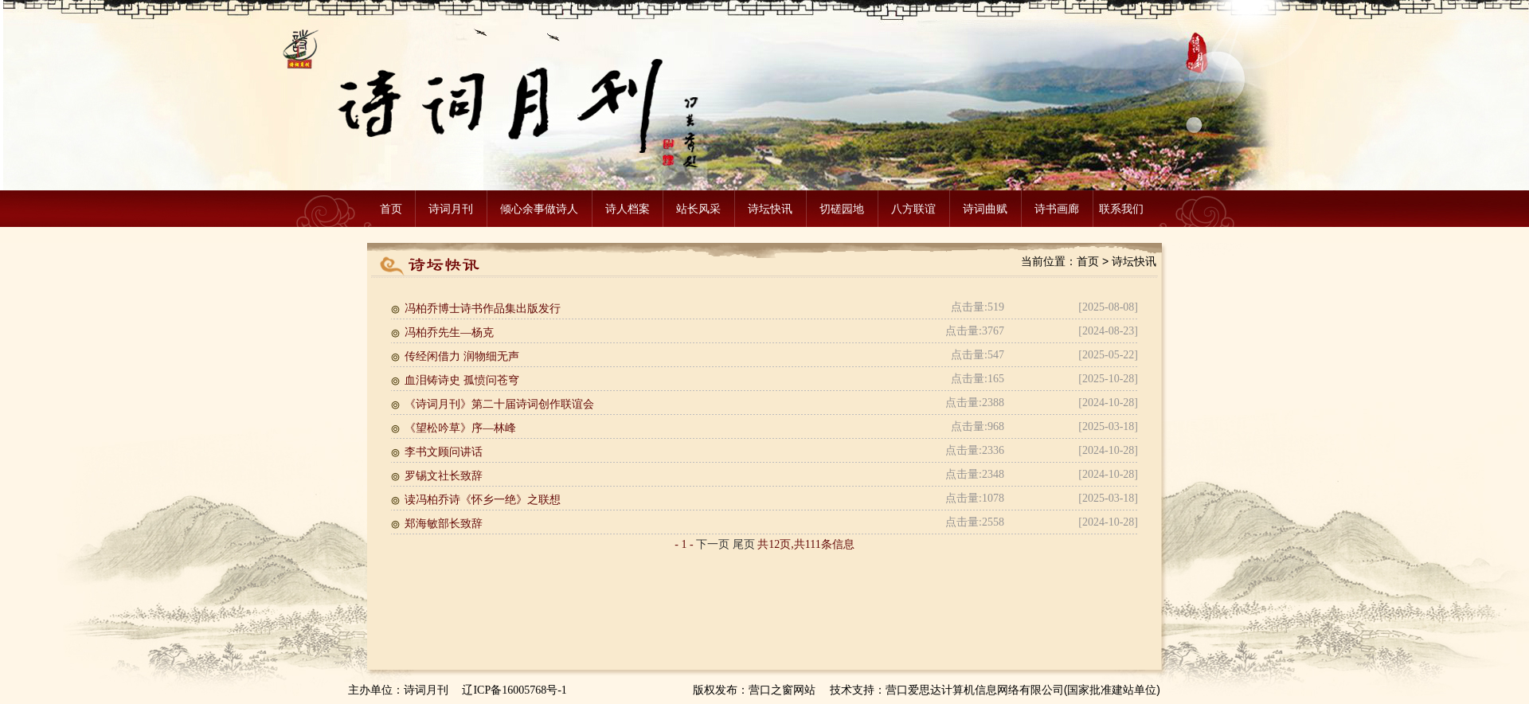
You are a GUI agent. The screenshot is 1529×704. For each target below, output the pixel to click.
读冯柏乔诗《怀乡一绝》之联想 (483, 500)
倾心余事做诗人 (539, 208)
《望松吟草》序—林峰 (460, 428)
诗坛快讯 (770, 208)
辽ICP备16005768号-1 (514, 690)
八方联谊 (913, 208)
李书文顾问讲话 (444, 452)
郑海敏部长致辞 (444, 524)
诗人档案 (627, 208)
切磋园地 (841, 208)
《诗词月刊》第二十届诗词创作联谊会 (499, 404)
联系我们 (1121, 208)
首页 (391, 208)
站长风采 (698, 208)
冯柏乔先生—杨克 (449, 332)
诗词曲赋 (985, 208)
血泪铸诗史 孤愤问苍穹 (462, 380)
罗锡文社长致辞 (444, 476)
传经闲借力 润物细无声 (462, 356)
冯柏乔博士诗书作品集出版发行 (483, 309)
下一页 (712, 544)
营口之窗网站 (782, 690)
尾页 (744, 544)
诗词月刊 (450, 208)
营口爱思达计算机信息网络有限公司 (975, 690)
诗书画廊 (1056, 208)
